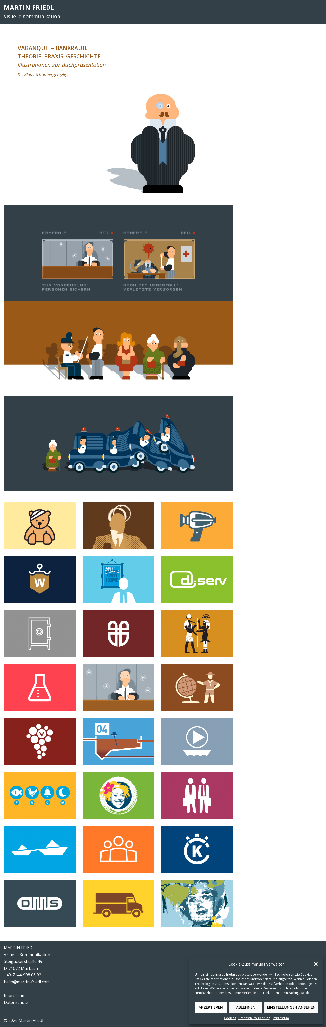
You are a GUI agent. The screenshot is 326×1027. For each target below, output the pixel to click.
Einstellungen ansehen (291, 1007)
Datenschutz (16, 1002)
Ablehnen (245, 1007)
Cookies (230, 1018)
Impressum (281, 1018)
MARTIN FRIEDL (29, 7)
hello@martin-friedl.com (27, 982)
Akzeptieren (211, 1007)
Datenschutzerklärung (254, 1018)
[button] (315, 964)
